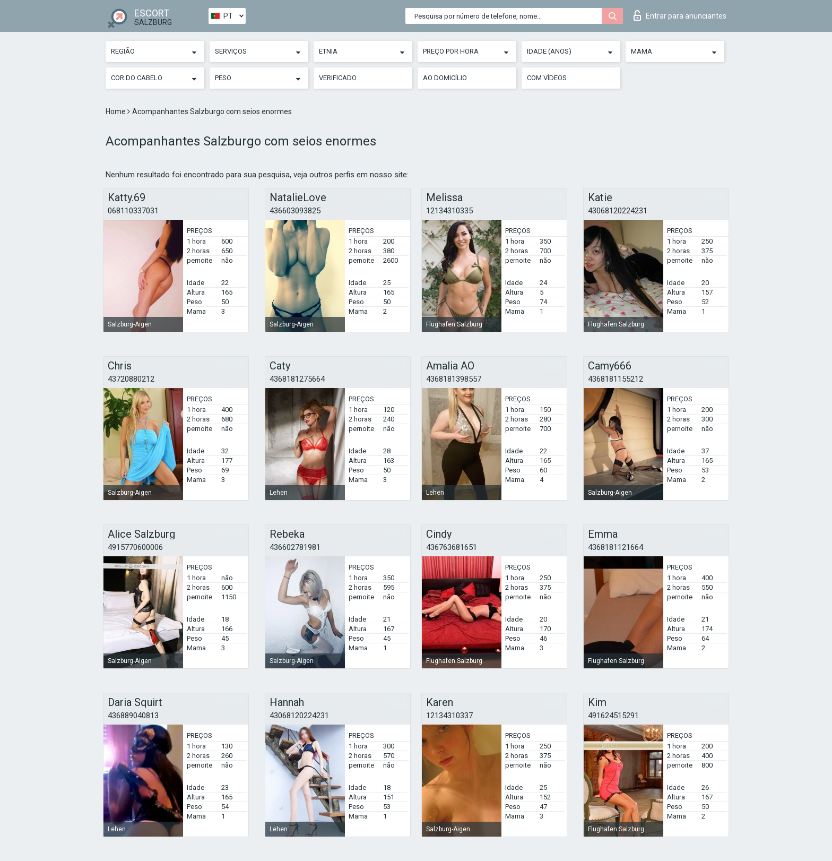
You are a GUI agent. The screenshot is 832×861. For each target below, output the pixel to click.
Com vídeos (547, 78)
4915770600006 (135, 547)
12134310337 (449, 715)
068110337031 (133, 211)
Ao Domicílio (445, 78)
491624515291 (613, 715)
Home (116, 111)
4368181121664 (615, 547)
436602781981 (295, 547)
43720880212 (131, 379)
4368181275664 (297, 379)
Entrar (680, 15)
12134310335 (449, 211)
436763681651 (451, 547)
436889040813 (133, 715)
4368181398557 (453, 379)
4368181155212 (615, 379)
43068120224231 (617, 211)
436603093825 (295, 211)
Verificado (338, 78)
